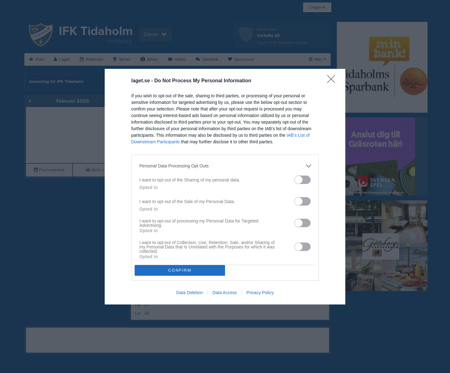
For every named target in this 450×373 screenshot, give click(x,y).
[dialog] (225, 186)
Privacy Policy (260, 292)
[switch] (302, 180)
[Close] (333, 81)
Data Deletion (189, 292)
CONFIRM (180, 270)
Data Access (224, 292)
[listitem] (225, 166)
